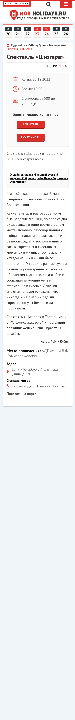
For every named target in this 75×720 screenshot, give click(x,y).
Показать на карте (21, 393)
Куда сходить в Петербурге (43, 18)
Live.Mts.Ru (30, 124)
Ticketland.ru (30, 137)
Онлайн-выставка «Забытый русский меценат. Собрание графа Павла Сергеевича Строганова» (39, 178)
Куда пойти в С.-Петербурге (28, 45)
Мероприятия (57, 45)
